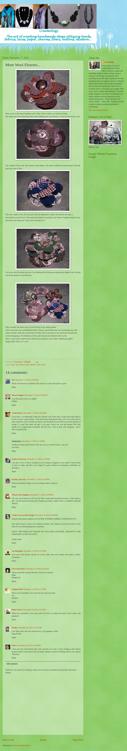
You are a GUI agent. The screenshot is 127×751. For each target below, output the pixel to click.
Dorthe (14, 628)
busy (13, 365)
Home (43, 740)
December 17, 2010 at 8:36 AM (35, 395)
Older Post (77, 740)
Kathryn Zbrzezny (19, 459)
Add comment (11, 664)
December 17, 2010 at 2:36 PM (38, 459)
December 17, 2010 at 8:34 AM (26, 380)
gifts (28, 365)
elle (13, 380)
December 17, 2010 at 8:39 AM (35, 413)
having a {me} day (19, 479)
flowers (22, 365)
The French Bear (18, 569)
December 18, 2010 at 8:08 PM (46, 515)
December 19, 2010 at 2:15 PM (34, 610)
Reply (14, 387)
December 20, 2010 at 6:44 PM (29, 645)
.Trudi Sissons (17, 413)
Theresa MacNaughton (21, 495)
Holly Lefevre (17, 610)
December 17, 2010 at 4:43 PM (38, 479)
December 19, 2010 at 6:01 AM (37, 569)
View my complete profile (98, 110)
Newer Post (9, 740)
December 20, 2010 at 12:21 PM (30, 628)
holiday (33, 365)
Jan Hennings (17, 551)
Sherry (14, 645)
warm (39, 365)
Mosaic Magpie (18, 395)
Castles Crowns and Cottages (23, 515)
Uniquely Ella (17, 589)
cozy (17, 365)
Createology (109, 62)
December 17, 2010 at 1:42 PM (33, 441)
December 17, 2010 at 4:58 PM (41, 495)
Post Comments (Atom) (21, 745)
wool (43, 365)
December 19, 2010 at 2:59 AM (34, 551)
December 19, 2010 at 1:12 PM (34, 589)
